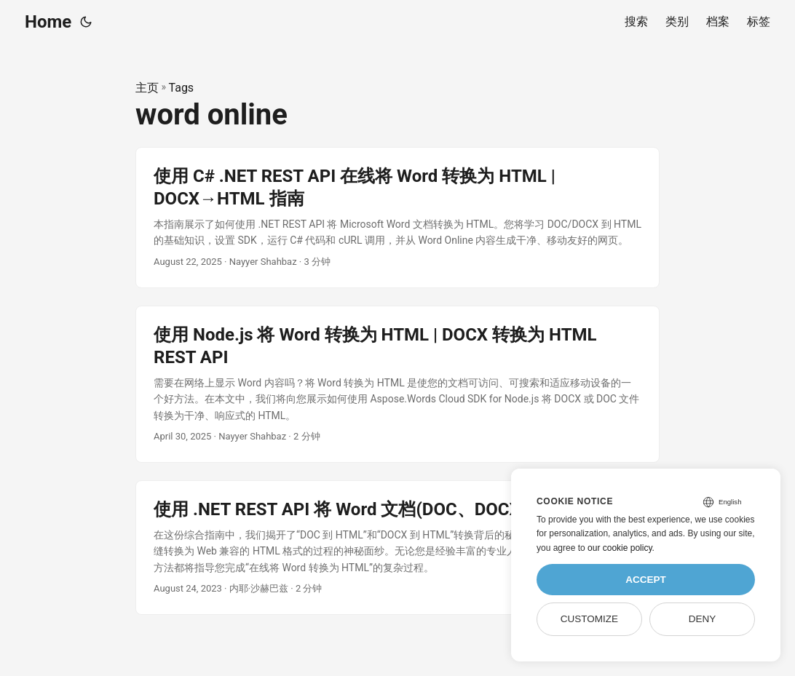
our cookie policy (620, 548)
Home (48, 22)
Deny (702, 618)
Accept (645, 579)
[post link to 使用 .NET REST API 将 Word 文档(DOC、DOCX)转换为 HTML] (397, 547)
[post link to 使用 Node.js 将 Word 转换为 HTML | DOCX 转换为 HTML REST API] (397, 384)
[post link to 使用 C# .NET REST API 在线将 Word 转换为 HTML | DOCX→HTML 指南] (397, 217)
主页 (147, 88)
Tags (181, 88)
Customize (589, 618)
